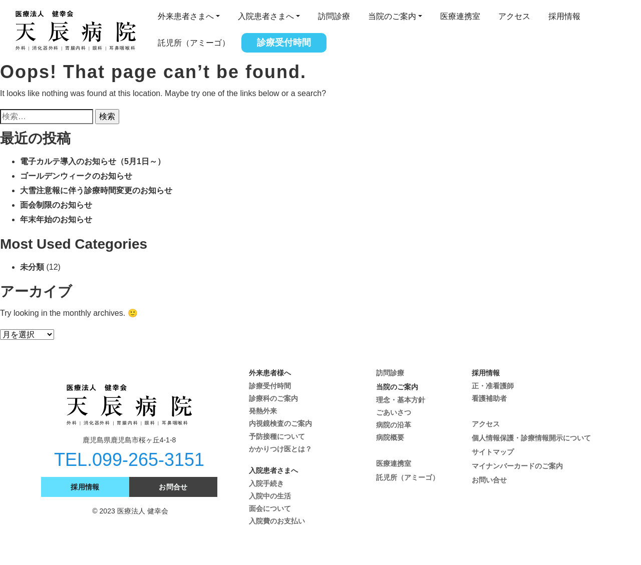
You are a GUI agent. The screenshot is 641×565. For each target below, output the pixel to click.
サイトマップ (493, 452)
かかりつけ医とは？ (280, 449)
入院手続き (266, 483)
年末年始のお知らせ (56, 219)
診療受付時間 (284, 43)
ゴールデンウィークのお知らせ (76, 176)
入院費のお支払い (277, 521)
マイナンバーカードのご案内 (517, 466)
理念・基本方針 (400, 400)
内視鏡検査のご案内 (280, 423)
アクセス (514, 16)
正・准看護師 (493, 386)
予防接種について (277, 436)
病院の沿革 (393, 425)
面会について (270, 508)
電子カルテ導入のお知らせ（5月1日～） (92, 161)
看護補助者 (489, 398)
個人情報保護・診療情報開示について (531, 438)
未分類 (32, 267)
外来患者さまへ (186, 16)
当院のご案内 (392, 16)
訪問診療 (334, 16)
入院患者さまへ (266, 16)
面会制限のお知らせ (56, 205)
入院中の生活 (270, 496)
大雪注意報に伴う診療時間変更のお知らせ (96, 190)
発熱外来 (263, 411)
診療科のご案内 (273, 398)
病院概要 (390, 437)
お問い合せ (489, 480)
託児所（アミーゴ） (194, 43)
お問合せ (173, 486)
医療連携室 (460, 16)
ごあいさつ (393, 412)
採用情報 (564, 16)
